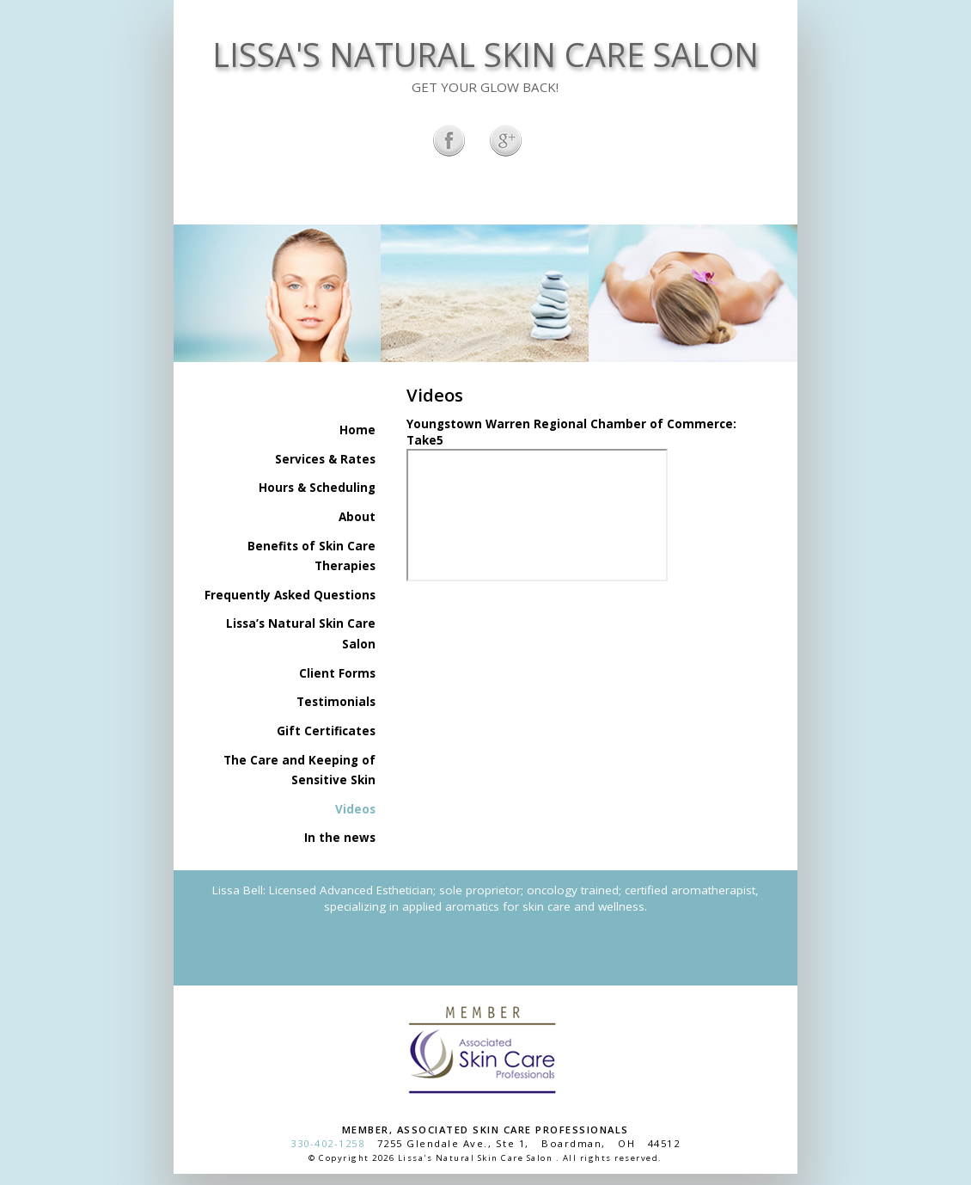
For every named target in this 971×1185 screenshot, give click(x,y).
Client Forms (337, 673)
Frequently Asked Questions (290, 595)
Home (357, 430)
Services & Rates (325, 459)
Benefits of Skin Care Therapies (311, 556)
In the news (340, 837)
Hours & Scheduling (317, 487)
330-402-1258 (327, 1143)
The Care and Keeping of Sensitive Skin (299, 770)
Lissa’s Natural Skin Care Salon (301, 634)
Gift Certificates (326, 731)
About (357, 517)
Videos (355, 809)
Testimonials (336, 701)
